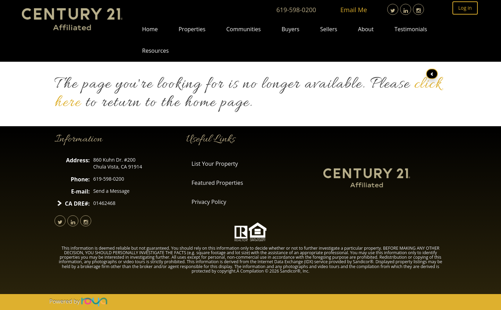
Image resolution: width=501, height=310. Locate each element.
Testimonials (410, 29)
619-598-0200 (296, 10)
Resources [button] (155, 50)
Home (150, 29)
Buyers (290, 29)
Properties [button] (192, 29)
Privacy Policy (209, 202)
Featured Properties (217, 183)
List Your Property (215, 163)
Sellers (328, 29)
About (366, 29)
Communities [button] (243, 29)
